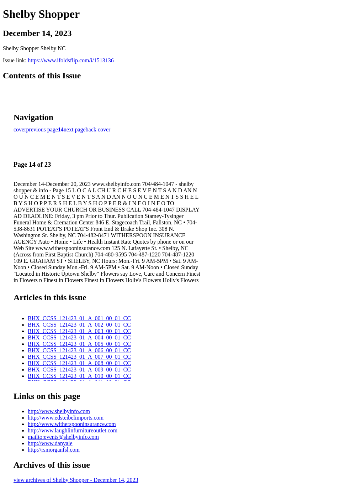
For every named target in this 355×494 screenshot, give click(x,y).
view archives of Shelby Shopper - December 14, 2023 (76, 480)
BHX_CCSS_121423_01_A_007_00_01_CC (79, 357)
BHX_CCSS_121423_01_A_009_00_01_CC (79, 369)
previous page (42, 129)
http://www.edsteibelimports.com (66, 418)
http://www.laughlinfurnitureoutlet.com (72, 430)
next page (75, 129)
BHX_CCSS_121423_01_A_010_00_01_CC (79, 376)
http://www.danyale (50, 443)
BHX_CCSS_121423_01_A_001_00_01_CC (79, 318)
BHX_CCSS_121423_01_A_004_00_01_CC (79, 337)
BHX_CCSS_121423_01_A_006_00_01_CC (79, 350)
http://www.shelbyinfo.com (59, 411)
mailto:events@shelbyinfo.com (63, 437)
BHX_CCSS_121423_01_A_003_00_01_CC (79, 331)
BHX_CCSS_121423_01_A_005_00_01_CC (79, 344)
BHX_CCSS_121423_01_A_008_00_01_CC (79, 363)
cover (20, 129)
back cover (98, 129)
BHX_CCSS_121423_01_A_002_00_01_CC (79, 325)
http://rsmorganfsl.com (54, 450)
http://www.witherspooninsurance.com (72, 424)
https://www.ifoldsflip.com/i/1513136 (71, 60)
